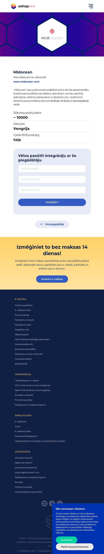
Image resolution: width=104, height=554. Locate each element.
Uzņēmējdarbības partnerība (28, 492)
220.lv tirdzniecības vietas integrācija (32, 385)
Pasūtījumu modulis (24, 320)
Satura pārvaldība (23, 359)
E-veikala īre (20, 421)
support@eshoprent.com (27, 472)
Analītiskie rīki (21, 363)
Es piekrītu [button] (66, 539)
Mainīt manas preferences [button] (74, 546)
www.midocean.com (26, 81)
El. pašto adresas (30, 179)
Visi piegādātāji (54, 224)
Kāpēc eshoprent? (23, 462)
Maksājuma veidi (23, 325)
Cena (17, 426)
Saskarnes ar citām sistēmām (29, 354)
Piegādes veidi (22, 329)
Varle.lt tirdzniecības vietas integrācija (32, 390)
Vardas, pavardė (30, 168)
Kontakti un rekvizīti (24, 395)
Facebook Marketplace (26, 436)
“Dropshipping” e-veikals (27, 380)
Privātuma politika (23, 400)
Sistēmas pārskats (23, 305)
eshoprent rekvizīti (23, 458)
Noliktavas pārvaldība (25, 349)
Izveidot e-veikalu (52, 279)
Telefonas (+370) (30, 189)
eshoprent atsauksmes (26, 467)
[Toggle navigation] (90, 6)
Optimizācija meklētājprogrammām (32, 339)
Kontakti (19, 482)
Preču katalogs (22, 315)
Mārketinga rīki (22, 334)
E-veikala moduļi (23, 310)
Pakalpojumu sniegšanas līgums (30, 405)
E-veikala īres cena (27, 551)
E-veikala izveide (23, 431)
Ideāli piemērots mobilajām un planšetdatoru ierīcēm (40, 441)
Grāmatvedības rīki (24, 344)
